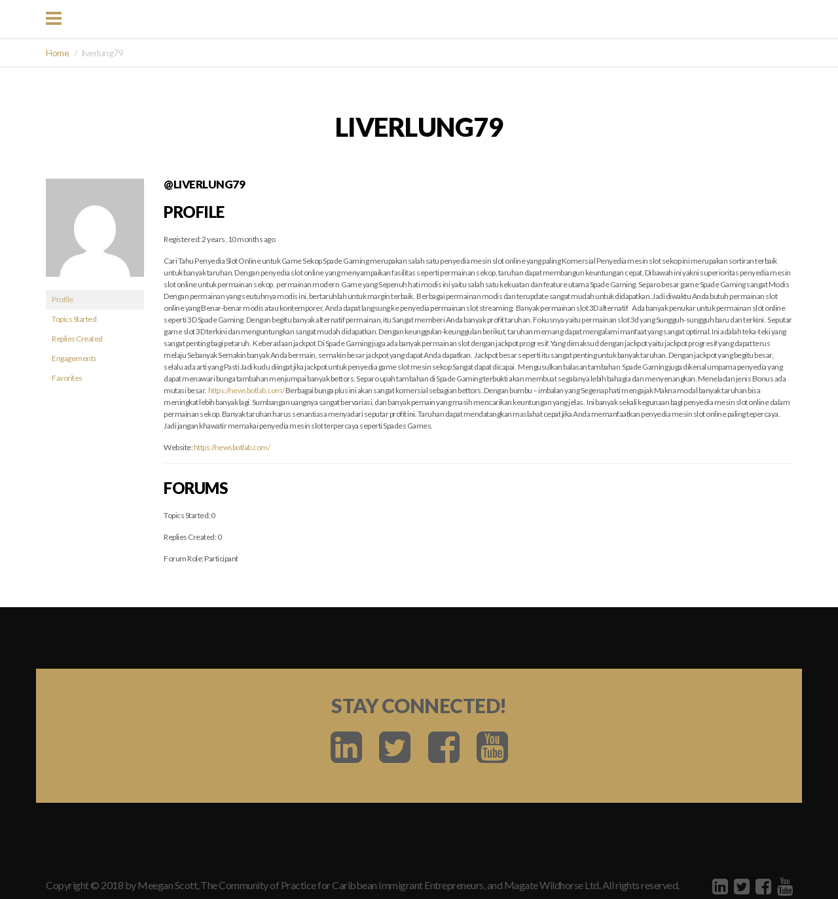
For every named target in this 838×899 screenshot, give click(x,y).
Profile (62, 299)
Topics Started (74, 319)
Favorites (67, 378)
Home (57, 52)
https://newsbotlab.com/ (246, 390)
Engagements (74, 358)
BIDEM (426, 18)
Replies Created (77, 339)
